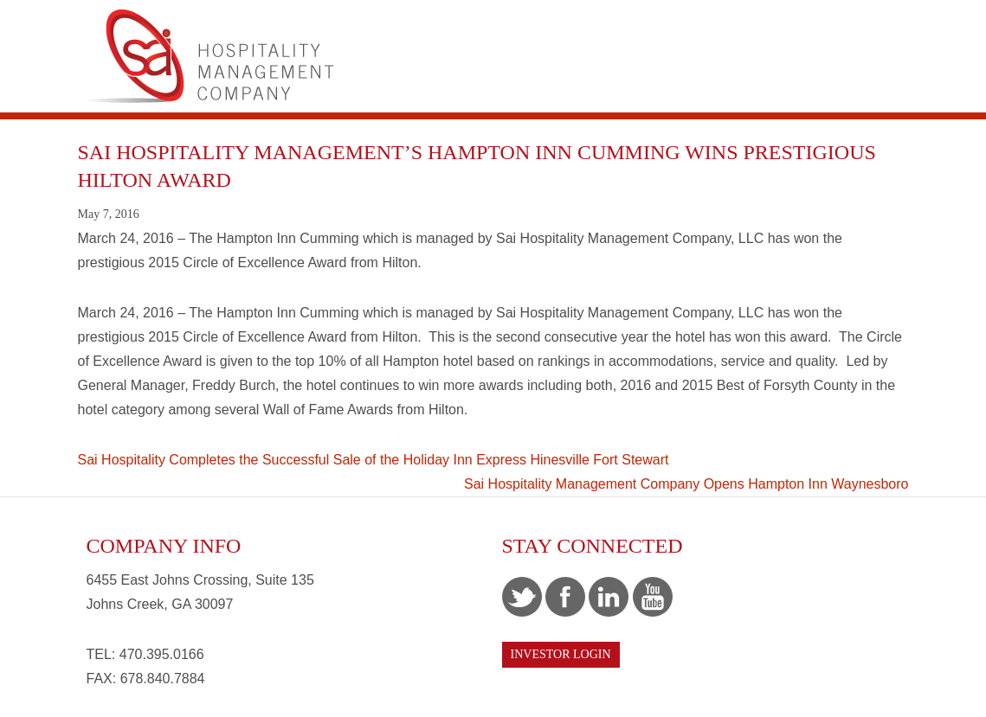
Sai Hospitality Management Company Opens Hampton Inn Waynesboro (686, 484)
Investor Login (561, 654)
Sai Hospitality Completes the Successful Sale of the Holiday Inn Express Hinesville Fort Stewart (373, 459)
